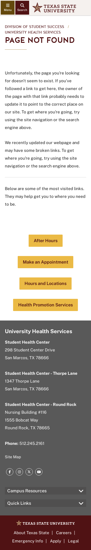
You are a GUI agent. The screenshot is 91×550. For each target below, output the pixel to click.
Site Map (13, 457)
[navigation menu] (8, 8)
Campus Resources (27, 490)
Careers (64, 532)
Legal (73, 541)
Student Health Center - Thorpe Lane (41, 373)
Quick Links (19, 503)
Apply (55, 541)
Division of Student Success (34, 26)
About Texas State (31, 532)
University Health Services (33, 32)
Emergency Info (27, 541)
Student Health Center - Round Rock (40, 404)
